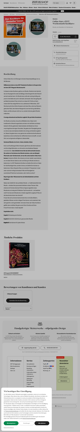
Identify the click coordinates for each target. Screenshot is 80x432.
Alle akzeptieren (11, 423)
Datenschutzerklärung (9, 427)
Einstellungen (26, 423)
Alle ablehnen (42, 423)
